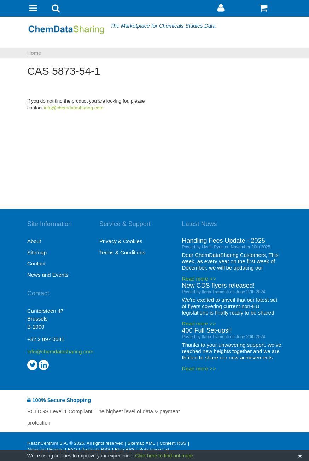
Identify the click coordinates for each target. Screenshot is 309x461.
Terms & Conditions (122, 252)
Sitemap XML (141, 443)
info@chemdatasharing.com (73, 107)
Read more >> (199, 279)
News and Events (48, 275)
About (34, 241)
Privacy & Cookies (120, 241)
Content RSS (172, 443)
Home (34, 53)
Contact (36, 263)
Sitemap (37, 252)
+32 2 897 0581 (45, 339)
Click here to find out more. (164, 456)
